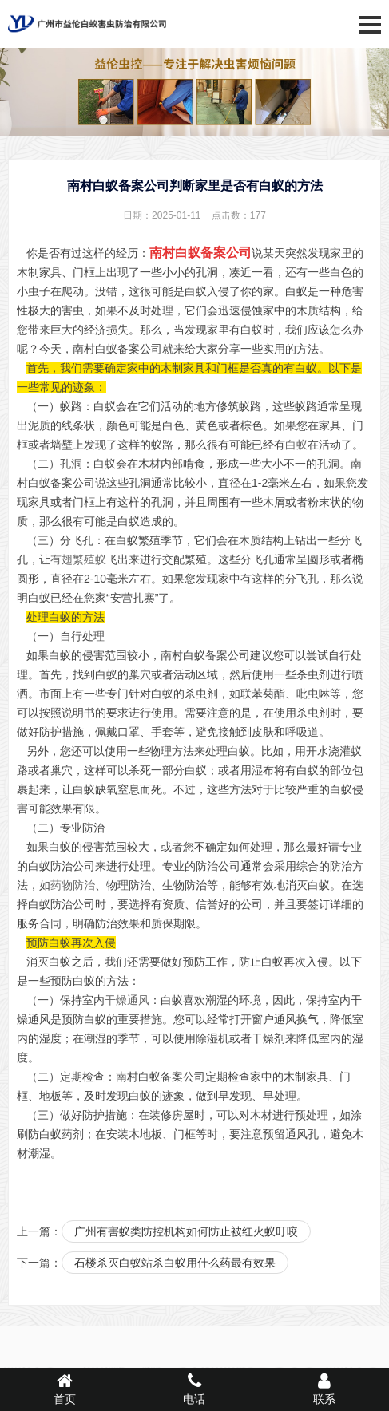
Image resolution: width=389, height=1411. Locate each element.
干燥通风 (127, 1000)
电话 (194, 1388)
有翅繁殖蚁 (78, 559)
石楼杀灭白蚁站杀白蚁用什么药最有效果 (175, 1262)
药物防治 (72, 885)
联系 (324, 1388)
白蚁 (296, 444)
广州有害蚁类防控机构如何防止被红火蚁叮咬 (186, 1231)
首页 (64, 1388)
